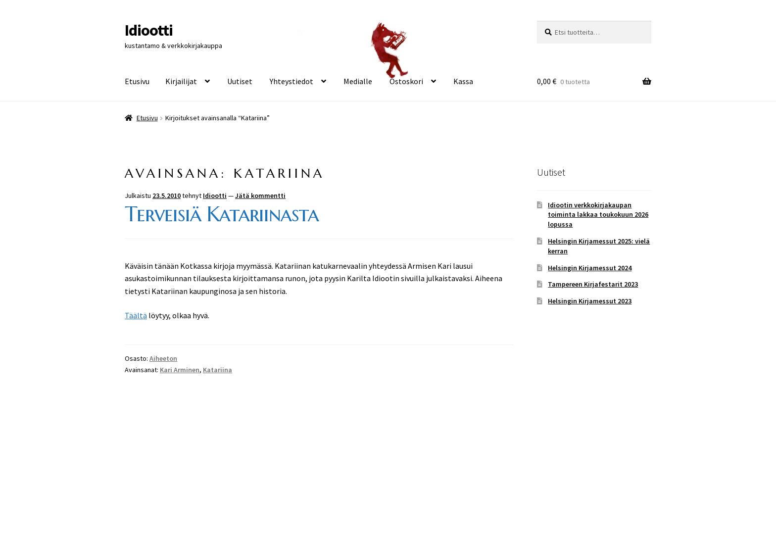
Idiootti (149, 30)
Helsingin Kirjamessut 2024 (589, 267)
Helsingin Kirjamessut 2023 (589, 300)
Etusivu (137, 81)
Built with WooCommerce (212, 482)
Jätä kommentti (260, 195)
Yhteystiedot (291, 81)
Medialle (357, 81)
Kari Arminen (179, 369)
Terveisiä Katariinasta (222, 214)
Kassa (463, 81)
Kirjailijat (181, 81)
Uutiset (239, 81)
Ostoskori (406, 81)
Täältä (136, 315)
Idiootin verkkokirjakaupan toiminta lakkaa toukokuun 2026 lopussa (598, 214)
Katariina (217, 369)
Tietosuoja (143, 482)
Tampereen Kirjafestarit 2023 (593, 284)
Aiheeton (163, 358)
